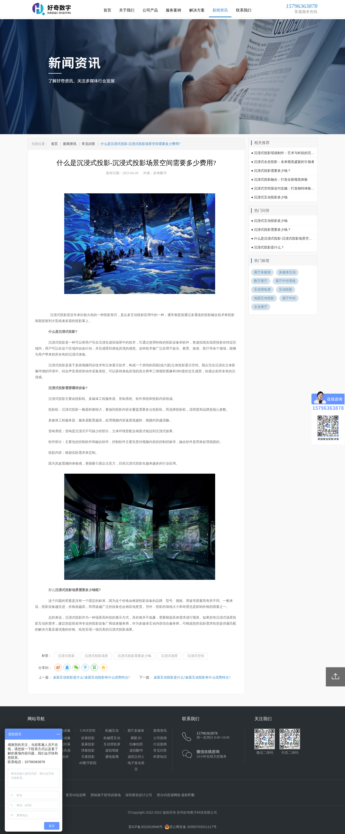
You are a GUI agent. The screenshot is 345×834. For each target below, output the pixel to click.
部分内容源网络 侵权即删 (176, 795)
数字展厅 (260, 281)
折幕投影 (88, 738)
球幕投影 (88, 750)
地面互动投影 (264, 298)
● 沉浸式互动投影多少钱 (269, 197)
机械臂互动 (112, 738)
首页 (107, 10)
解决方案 (197, 10)
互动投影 (285, 289)
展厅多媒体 (262, 272)
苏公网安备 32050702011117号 (191, 826)
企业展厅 (260, 307)
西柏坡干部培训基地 (106, 795)
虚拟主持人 (136, 757)
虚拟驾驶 (112, 750)
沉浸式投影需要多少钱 (134, 656)
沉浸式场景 (169, 656)
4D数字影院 (88, 763)
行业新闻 (160, 744)
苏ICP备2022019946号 (145, 827)
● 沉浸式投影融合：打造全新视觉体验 (279, 179)
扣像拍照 (136, 744)
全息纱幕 (63, 744)
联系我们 (243, 10)
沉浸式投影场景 (96, 656)
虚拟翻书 (136, 750)
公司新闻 (160, 738)
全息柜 (64, 757)
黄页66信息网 (76, 795)
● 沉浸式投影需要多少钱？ (271, 171)
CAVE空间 (87, 730)
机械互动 (112, 730)
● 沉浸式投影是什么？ (267, 247)
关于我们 (126, 10)
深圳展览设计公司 (138, 795)
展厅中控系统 (286, 281)
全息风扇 (63, 750)
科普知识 (160, 757)
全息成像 (63, 730)
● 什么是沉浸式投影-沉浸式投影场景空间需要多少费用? (292, 238)
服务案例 (173, 10)
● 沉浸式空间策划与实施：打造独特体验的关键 (286, 188)
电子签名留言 (136, 766)
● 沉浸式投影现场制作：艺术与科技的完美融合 (286, 153)
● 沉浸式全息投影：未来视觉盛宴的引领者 (282, 162)
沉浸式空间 (195, 656)
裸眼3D (136, 738)
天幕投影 (88, 757)
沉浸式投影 (66, 656)
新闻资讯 (220, 10)
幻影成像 (63, 738)
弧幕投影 (88, 744)
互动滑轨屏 (262, 289)
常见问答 (88, 144)
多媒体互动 (287, 272)
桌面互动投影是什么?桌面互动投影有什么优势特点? (91, 677)
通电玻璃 (112, 757)
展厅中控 (289, 298)
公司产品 (150, 10)
